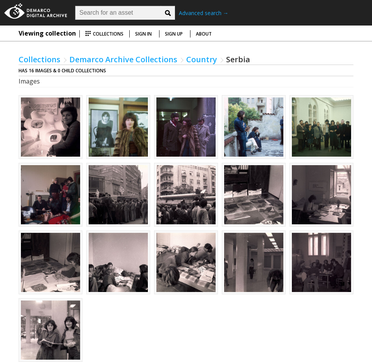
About (204, 34)
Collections (104, 34)
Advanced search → (203, 13)
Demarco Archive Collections (123, 59)
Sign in (143, 34)
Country (201, 59)
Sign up (174, 34)
